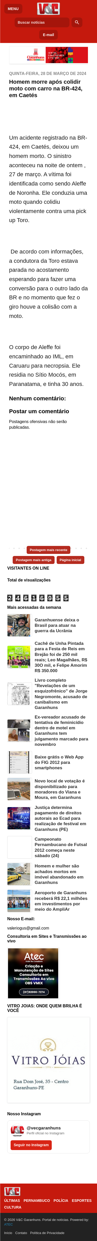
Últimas (12, 1200)
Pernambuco (37, 1200)
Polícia (61, 1200)
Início (8, 1233)
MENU (13, 9)
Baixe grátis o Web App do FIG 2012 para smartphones (59, 763)
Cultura (12, 1207)
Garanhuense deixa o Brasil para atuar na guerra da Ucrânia (57, 626)
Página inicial (70, 560)
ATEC (8, 1224)
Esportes (82, 1200)
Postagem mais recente (48, 550)
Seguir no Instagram (31, 1145)
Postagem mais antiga (33, 560)
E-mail (48, 35)
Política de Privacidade (47, 1233)
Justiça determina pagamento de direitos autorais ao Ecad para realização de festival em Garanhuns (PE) (60, 818)
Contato (21, 1233)
